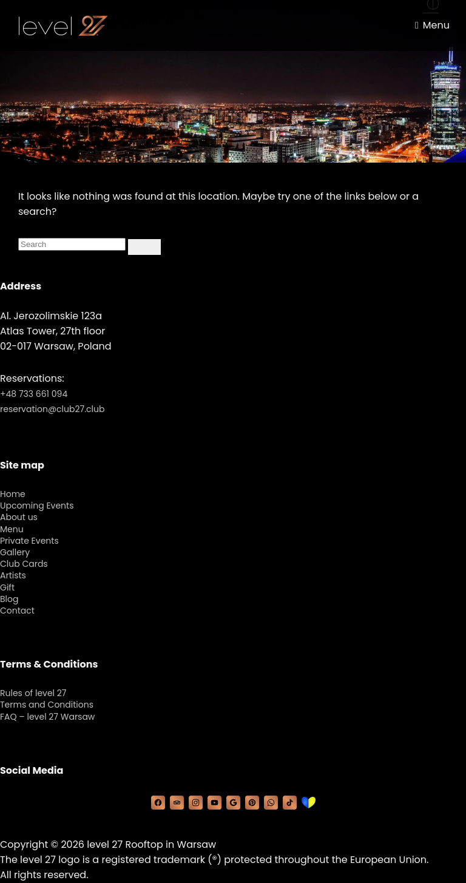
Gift (7, 587)
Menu (12, 529)
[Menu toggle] (432, 25)
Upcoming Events (36, 505)
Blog (9, 599)
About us (19, 517)
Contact (17, 610)
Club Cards (24, 564)
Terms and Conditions (46, 705)
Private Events (29, 541)
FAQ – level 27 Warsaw (47, 717)
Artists (13, 575)
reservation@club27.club (52, 409)
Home (12, 494)
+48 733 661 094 (33, 394)
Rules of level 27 (33, 693)
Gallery (15, 552)
